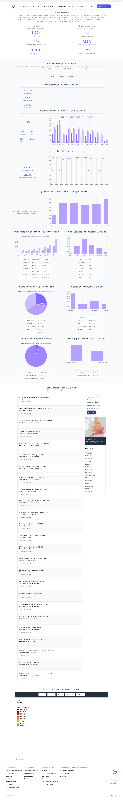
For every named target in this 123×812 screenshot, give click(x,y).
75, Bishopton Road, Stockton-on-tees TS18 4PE (34, 458)
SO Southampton (90, 489)
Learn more (91, 427)
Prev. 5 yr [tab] (70, 76)
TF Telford (88, 467)
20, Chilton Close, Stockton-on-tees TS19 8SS (33, 619)
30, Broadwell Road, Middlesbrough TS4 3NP (33, 504)
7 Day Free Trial (103, 6)
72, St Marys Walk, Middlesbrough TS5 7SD (32, 481)
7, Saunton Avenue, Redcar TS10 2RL (30, 654)
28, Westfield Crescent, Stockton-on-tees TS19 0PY (35, 688)
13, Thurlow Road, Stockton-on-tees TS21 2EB (33, 527)
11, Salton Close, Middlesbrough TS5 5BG (31, 492)
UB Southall (89, 492)
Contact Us (113, 1)
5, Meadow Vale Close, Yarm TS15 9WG (31, 538)
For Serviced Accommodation (65, 6)
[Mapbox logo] (19, 774)
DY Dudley (88, 484)
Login (119, 1)
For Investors (25, 6)
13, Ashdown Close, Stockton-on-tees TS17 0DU (34, 411)
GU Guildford (89, 487)
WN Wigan (88, 503)
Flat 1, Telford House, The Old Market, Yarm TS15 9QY (35, 423)
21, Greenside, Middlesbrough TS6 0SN (31, 469)
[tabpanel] (61, 240)
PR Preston (88, 470)
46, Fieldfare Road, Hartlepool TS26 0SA (31, 596)
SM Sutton (88, 476)
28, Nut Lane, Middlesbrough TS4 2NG (31, 446)
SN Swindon (89, 506)
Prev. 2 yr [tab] (61, 76)
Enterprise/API (80, 6)
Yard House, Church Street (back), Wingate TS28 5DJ (36, 665)
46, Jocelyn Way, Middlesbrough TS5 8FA (32, 677)
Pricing (90, 6)
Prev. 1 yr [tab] (52, 76)
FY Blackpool (89, 500)
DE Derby (88, 498)
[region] (61, 740)
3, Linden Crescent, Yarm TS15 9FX (30, 642)
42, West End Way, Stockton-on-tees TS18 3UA (33, 630)
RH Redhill (88, 495)
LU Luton (88, 478)
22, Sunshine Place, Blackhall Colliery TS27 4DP (34, 515)
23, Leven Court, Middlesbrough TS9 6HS (32, 550)
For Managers (36, 6)
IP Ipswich (88, 473)
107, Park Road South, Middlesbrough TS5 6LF (33, 573)
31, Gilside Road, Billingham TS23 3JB (30, 607)
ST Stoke (88, 481)
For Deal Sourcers (48, 6)
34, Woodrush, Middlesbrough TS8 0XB (31, 561)
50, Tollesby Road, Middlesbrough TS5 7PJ (32, 584)
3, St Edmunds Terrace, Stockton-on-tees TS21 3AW (35, 434)
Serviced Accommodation (69, 781)
